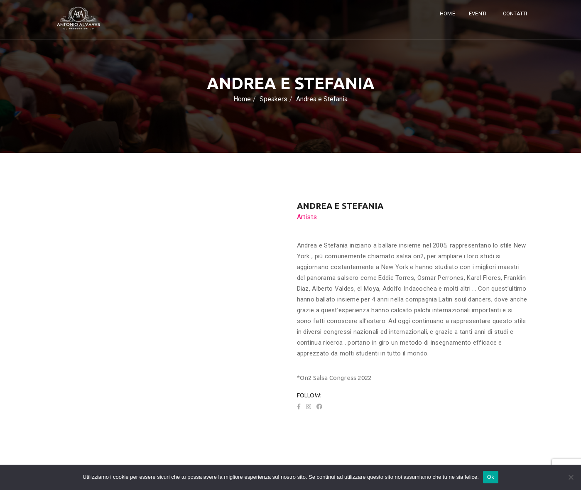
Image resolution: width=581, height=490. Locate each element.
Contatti (515, 13)
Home (447, 13)
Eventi (478, 13)
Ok (490, 477)
